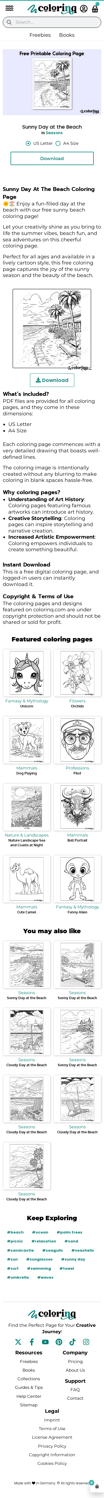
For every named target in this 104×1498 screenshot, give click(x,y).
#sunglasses (39, 1259)
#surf (13, 1268)
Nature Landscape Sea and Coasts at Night (26, 842)
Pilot (77, 773)
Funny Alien (77, 912)
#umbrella (18, 1277)
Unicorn (26, 706)
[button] (6, 8)
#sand (71, 1241)
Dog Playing (26, 773)
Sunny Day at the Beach (26, 998)
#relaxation (43, 1241)
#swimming (39, 1268)
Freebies (40, 35)
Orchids (77, 706)
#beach (15, 1232)
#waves (45, 1277)
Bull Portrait (77, 840)
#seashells (82, 1250)
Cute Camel (26, 912)
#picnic (15, 1241)
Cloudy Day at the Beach (26, 1065)
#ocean (40, 1232)
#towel (66, 1268)
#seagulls (52, 1250)
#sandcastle (20, 1250)
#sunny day (73, 1259)
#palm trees (69, 1232)
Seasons (54, 133)
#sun (12, 1259)
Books (67, 35)
